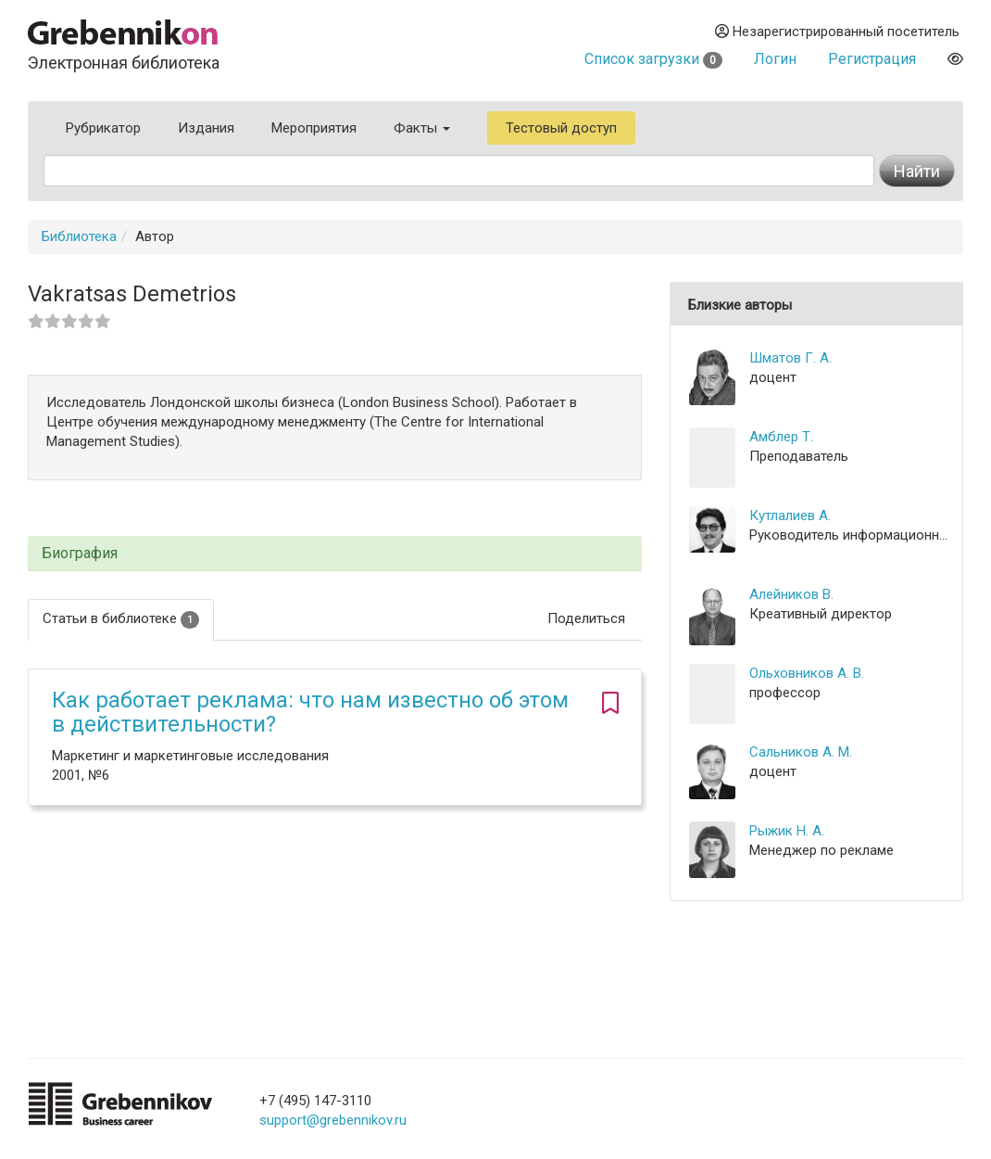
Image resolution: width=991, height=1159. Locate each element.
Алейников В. (791, 594)
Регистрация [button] (872, 59)
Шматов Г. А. (790, 358)
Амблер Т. (781, 436)
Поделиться (586, 618)
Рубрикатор (103, 128)
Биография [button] (80, 553)
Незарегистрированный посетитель (837, 31)
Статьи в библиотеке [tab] (121, 619)
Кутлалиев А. (790, 515)
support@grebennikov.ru (333, 1120)
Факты (422, 128)
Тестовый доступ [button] (561, 128)
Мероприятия (314, 128)
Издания (206, 128)
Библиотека (79, 236)
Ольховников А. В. (806, 673)
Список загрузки (653, 59)
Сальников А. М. (800, 752)
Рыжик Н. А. (786, 830)
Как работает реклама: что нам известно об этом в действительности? (310, 712)
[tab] (335, 554)
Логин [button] (775, 59)
